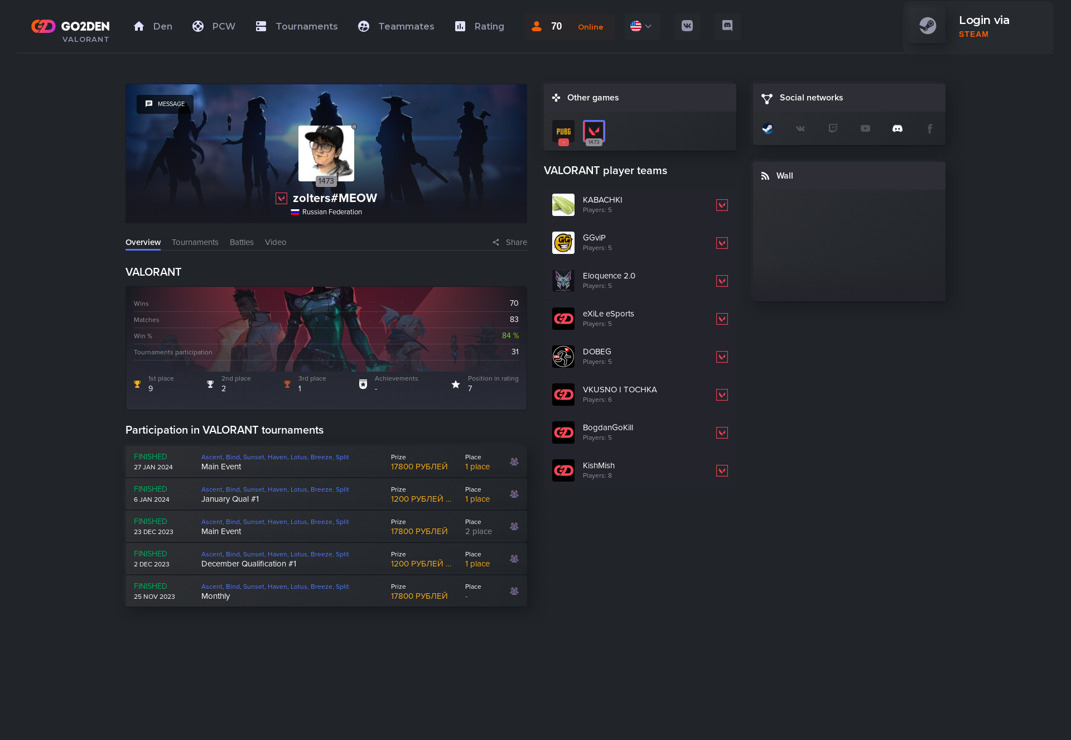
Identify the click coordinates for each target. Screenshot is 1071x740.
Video (276, 242)
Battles (242, 242)
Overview (143, 242)
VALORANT (86, 39)
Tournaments (195, 242)
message (165, 104)
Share (516, 242)
